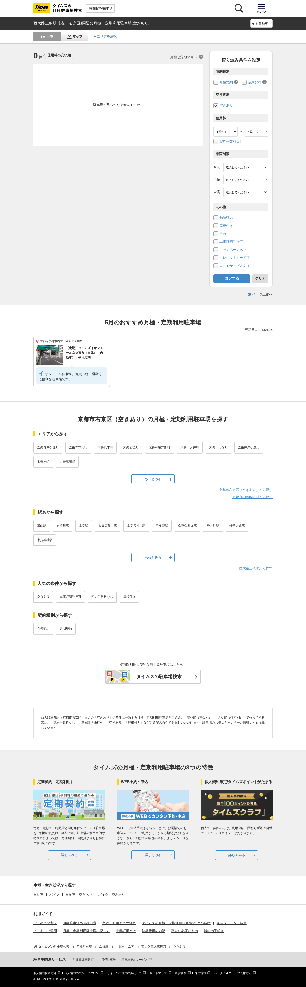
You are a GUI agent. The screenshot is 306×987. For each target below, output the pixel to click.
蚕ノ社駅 (213, 525)
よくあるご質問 (45, 931)
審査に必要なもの (184, 931)
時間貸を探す (99, 8)
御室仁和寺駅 (187, 525)
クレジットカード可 (234, 258)
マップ (77, 36)
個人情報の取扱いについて (82, 973)
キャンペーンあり (232, 250)
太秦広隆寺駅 (107, 525)
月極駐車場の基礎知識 (79, 923)
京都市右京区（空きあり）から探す (246, 490)
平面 (222, 234)
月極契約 (226, 82)
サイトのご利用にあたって (124, 973)
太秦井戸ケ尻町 (249, 447)
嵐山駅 (41, 525)
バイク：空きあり (111, 894)
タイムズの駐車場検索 (159, 676)
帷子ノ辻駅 (237, 525)
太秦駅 (83, 525)
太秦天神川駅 (136, 525)
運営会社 (180, 973)
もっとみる (153, 479)
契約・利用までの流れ (119, 923)
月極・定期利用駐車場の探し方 (86, 931)
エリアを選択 (107, 36)
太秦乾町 (43, 461)
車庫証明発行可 (231, 242)
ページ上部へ (262, 294)
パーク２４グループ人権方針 (232, 973)
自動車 (38, 894)
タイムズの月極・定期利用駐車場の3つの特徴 (176, 923)
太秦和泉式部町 (159, 447)
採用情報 (200, 973)
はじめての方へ (45, 923)
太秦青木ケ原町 (48, 447)
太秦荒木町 (105, 447)
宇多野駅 (162, 525)
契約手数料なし (231, 141)
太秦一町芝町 (218, 447)
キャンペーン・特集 (232, 923)
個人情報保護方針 (44, 973)
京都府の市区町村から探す (252, 497)
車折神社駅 (45, 540)
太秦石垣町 (131, 447)
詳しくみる (69, 855)
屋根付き (226, 226)
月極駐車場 (108, 959)
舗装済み (226, 218)
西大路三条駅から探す (256, 568)
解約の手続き (214, 931)
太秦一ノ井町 (189, 447)
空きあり (226, 105)
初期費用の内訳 (153, 931)
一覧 (50, 36)
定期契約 (254, 82)
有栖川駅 (62, 525)
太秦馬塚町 (67, 461)
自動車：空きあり (79, 894)
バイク (54, 894)
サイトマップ (158, 973)
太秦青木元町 (78, 447)
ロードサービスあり (234, 266)
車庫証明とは (126, 931)
